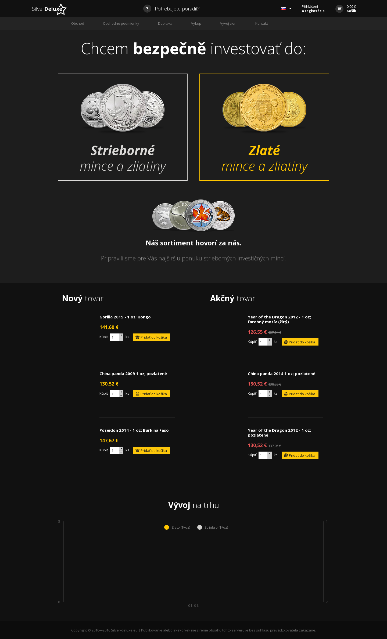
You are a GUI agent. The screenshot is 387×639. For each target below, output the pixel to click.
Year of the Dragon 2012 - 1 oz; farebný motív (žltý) (279, 319)
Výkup (196, 23)
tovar (82, 298)
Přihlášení (313, 8)
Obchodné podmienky (121, 23)
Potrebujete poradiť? (171, 8)
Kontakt (261, 23)
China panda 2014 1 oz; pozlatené (281, 373)
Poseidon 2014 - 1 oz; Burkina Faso (134, 430)
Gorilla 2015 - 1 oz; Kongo (125, 317)
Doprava (165, 23)
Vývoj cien (228, 23)
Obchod (77, 23)
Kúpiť (103, 336)
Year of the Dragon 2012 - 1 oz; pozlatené (279, 432)
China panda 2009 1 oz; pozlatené (133, 373)
